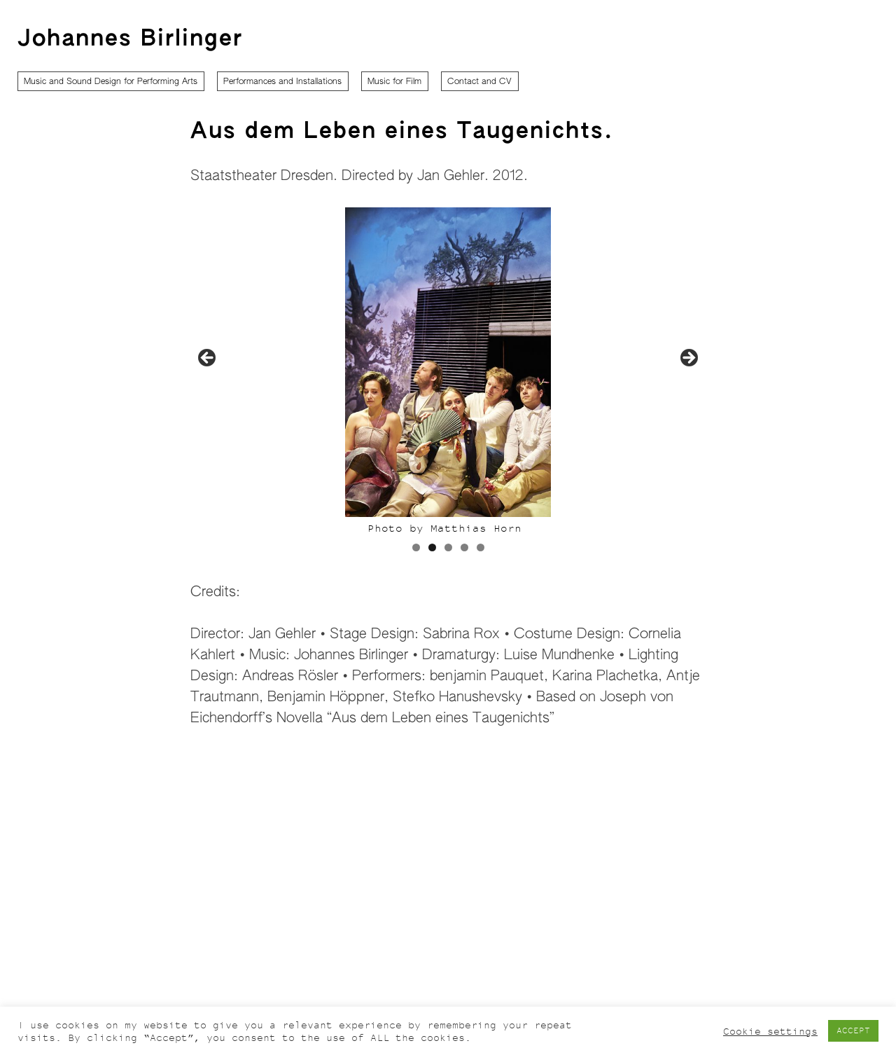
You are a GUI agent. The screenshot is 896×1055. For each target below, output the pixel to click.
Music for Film (394, 82)
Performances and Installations (282, 82)
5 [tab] (480, 547)
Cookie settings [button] (770, 1031)
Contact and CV (479, 82)
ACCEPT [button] (853, 1030)
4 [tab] (464, 547)
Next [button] (688, 358)
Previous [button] (207, 358)
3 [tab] (448, 547)
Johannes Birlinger (130, 39)
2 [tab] (432, 547)
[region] (448, 387)
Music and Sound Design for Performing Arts (110, 82)
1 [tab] (416, 547)
